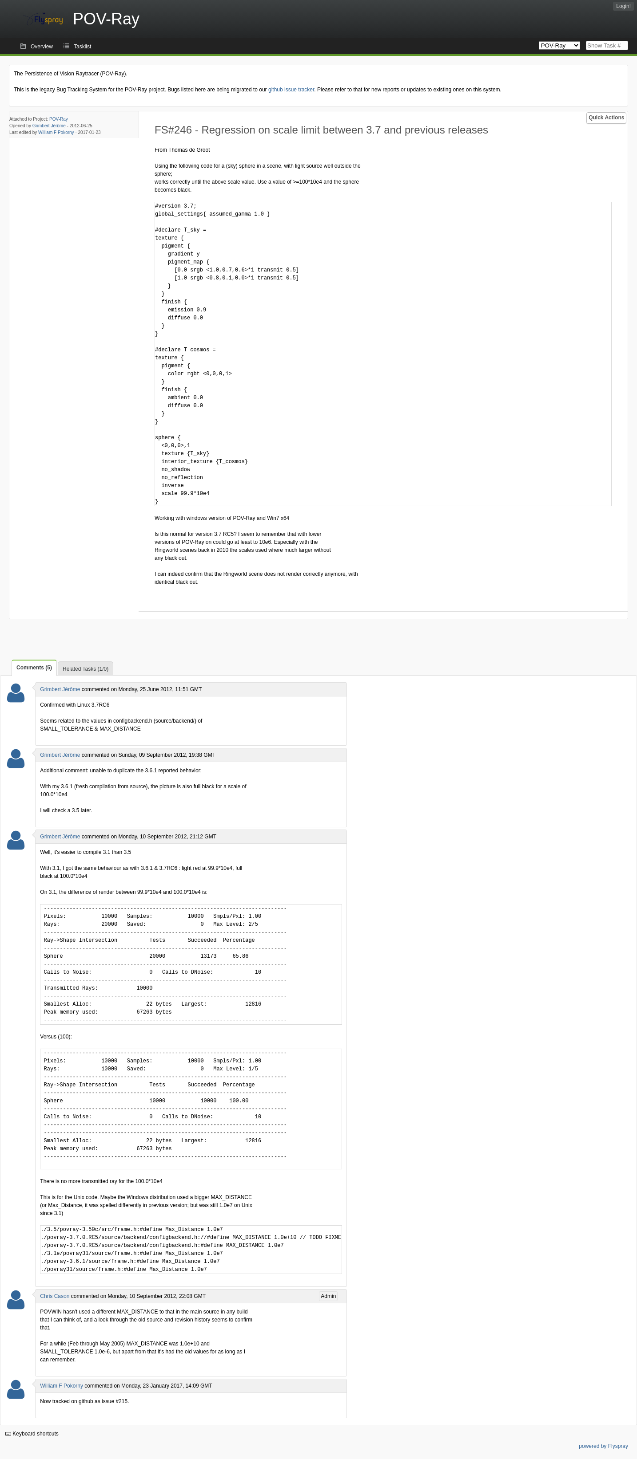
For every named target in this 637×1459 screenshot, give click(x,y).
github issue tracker (291, 90)
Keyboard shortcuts (32, 1434)
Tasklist (82, 46)
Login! (623, 6)
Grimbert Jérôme (49, 125)
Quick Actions (606, 117)
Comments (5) (34, 668)
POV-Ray (58, 119)
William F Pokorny (56, 132)
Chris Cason (54, 1296)
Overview (42, 46)
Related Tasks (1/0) (85, 669)
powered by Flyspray (603, 1446)
